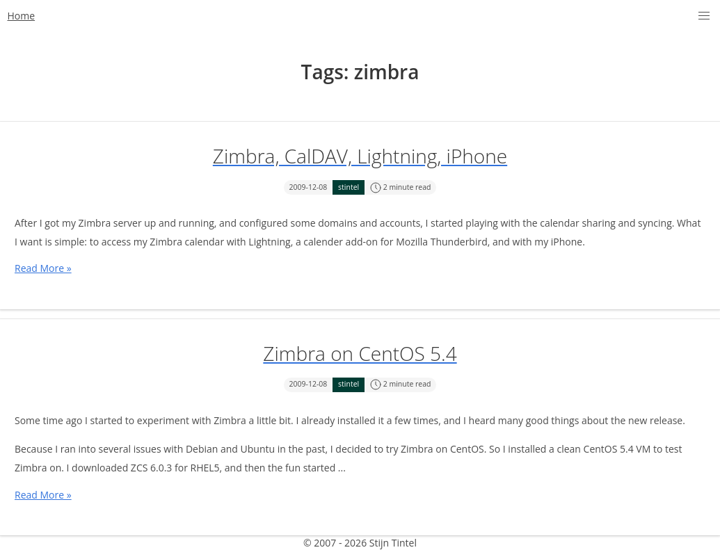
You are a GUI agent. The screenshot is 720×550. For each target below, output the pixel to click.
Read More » (43, 268)
